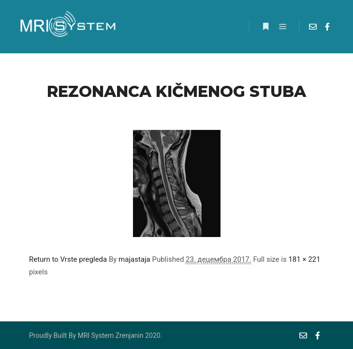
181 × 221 (304, 259)
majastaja (134, 259)
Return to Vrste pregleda (68, 259)
